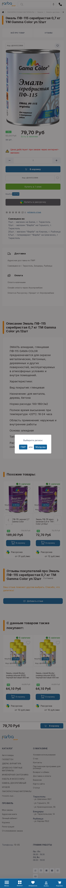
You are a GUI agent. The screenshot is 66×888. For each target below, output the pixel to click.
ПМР (23, 447)
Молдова (40, 447)
